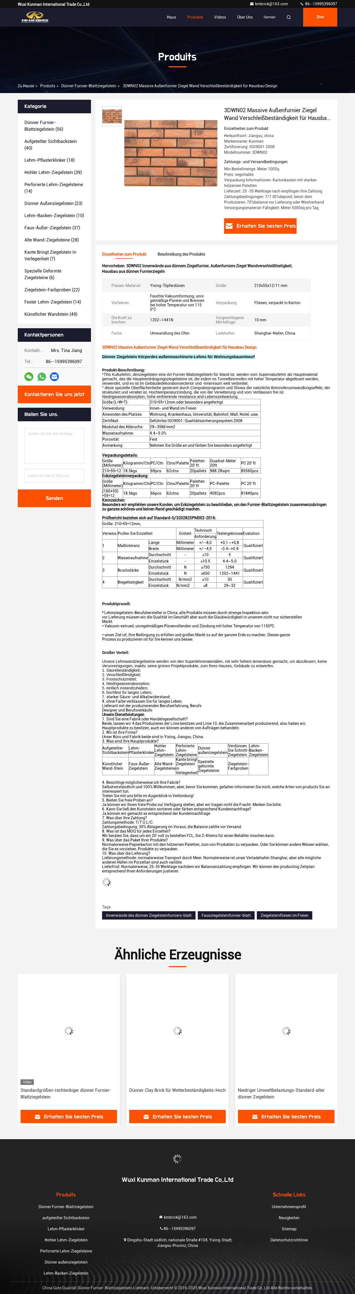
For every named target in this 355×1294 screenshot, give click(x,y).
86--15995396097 (318, 4)
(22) (52, 289)
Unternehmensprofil (289, 1207)
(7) (50, 255)
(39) (53, 172)
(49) (50, 314)
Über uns (245, 17)
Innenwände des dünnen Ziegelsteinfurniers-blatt (149, 915)
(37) (52, 227)
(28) (51, 240)
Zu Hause (26, 86)
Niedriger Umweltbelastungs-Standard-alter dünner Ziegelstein (281, 1094)
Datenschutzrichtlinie (289, 1240)
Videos (220, 17)
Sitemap (289, 1229)
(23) (53, 203)
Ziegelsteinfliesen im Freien (284, 915)
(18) (49, 160)
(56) (43, 126)
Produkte (195, 17)
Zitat (320, 17)
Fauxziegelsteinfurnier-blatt (226, 915)
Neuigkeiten (289, 1218)
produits (47, 86)
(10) (54, 215)
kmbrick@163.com (269, 4)
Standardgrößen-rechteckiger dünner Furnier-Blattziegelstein (66, 1094)
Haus (171, 17)
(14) (53, 188)
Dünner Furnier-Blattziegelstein (88, 86)
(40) (50, 145)
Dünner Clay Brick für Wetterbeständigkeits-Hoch (177, 1090)
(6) (42, 274)
